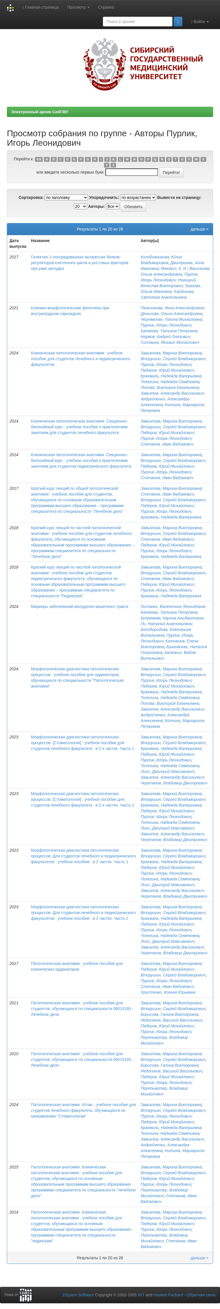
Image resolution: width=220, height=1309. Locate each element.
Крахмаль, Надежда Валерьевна (171, 376)
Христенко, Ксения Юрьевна (168, 992)
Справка (106, 7)
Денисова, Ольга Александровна (171, 313)
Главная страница (40, 7)
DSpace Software (78, 1295)
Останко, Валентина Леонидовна (173, 606)
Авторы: (96, 206)
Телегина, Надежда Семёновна (170, 381)
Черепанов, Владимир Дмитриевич (174, 783)
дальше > (199, 229)
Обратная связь (201, 1295)
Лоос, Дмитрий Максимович (167, 771)
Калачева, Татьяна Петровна (169, 331)
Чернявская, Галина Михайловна (171, 319)
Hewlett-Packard (168, 1295)
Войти (200, 21)
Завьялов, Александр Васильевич (172, 393)
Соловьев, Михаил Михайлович (170, 342)
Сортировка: (31, 197)
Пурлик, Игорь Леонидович (166, 325)
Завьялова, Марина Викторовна (171, 353)
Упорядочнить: (104, 197)
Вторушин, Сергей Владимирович (173, 358)
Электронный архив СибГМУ (39, 112)
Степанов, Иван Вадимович (167, 444)
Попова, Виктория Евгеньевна (170, 387)
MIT (141, 1295)
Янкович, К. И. (174, 268)
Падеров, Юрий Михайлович (167, 370)
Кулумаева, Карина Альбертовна (172, 618)
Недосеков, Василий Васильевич (171, 1020)
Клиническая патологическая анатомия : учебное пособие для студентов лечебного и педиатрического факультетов (80, 359)
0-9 (39, 159)
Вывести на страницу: (179, 197)
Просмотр (78, 7)
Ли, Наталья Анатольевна (166, 623)
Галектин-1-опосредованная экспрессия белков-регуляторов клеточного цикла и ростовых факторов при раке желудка (79, 263)
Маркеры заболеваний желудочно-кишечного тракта (79, 606)
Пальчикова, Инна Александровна (172, 308)
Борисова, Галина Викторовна (169, 1014)
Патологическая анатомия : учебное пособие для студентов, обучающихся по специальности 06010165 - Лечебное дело (82, 1009)
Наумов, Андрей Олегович (165, 336)
